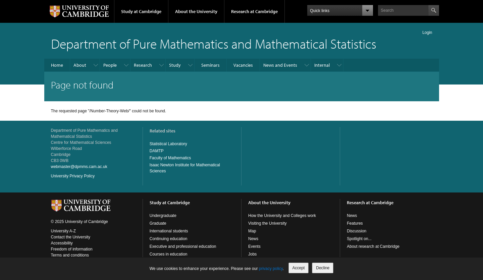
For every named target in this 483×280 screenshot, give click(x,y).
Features (355, 223)
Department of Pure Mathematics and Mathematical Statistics (213, 43)
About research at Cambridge (373, 246)
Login (427, 32)
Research (143, 65)
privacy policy (271, 268)
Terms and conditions (70, 255)
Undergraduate (163, 215)
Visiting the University (267, 223)
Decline (322, 268)
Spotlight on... (359, 238)
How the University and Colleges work (282, 215)
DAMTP (157, 151)
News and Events (280, 65)
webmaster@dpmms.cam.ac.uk (79, 166)
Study (175, 65)
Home (57, 65)
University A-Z (63, 231)
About (79, 65)
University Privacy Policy (73, 176)
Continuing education (168, 238)
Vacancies (243, 65)
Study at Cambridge (141, 11)
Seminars (210, 65)
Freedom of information (72, 249)
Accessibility (62, 243)
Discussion (356, 231)
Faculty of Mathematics (170, 158)
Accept (298, 268)
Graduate (158, 223)
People (110, 65)
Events (254, 246)
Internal (322, 65)
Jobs (252, 254)
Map (252, 231)
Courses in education (168, 254)
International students (169, 231)
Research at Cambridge (254, 11)
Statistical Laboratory (168, 144)
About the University (196, 11)
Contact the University (70, 237)
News (253, 238)
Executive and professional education (183, 246)
